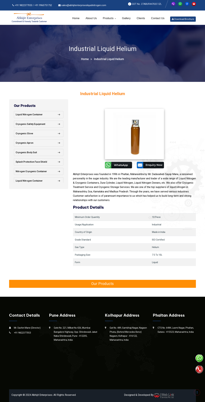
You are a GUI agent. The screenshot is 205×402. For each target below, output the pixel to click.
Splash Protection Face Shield (31, 162)
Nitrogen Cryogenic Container (31, 171)
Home (76, 18)
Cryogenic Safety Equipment (30, 124)
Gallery (126, 18)
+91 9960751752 (43, 5)
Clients (141, 18)
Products (108, 18)
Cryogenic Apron (24, 143)
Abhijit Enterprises (42, 394)
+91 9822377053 (23, 5)
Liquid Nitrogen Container (29, 114)
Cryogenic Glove (24, 133)
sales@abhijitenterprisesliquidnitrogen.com (83, 5)
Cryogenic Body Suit (26, 152)
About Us (91, 18)
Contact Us (157, 18)
